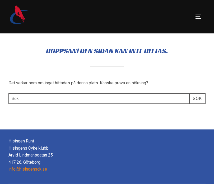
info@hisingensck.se (27, 169)
